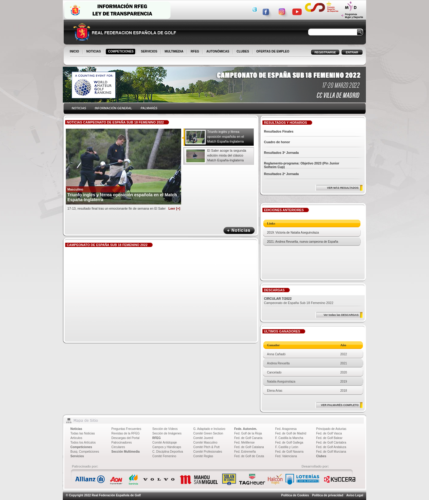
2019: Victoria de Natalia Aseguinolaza (293, 232)
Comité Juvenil (203, 438)
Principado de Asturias (331, 429)
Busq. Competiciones (84, 451)
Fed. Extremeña (245, 451)
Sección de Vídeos (164, 429)
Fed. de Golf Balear (329, 438)
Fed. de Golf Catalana (249, 447)
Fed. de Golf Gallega (289, 442)
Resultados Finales (278, 131)
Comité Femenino (164, 456)
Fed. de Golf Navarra (289, 451)
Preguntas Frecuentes (126, 429)
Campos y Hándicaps (166, 447)
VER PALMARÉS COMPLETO (340, 405)
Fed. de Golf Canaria (248, 438)
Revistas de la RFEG (125, 433)
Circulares (118, 447)
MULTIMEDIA (174, 52)
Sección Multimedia (125, 451)
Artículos (76, 438)
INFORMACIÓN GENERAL (113, 108)
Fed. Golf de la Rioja (248, 433)
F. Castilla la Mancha (289, 438)
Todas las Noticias (82, 433)
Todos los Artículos (83, 442)
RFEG (195, 52)
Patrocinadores (121, 442)
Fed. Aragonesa (286, 429)
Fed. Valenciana (286, 456)
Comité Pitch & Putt (206, 447)
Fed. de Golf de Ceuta (249, 456)
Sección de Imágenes (166, 433)
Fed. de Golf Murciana (331, 451)
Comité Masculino (205, 442)
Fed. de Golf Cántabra (331, 442)
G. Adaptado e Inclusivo (209, 429)
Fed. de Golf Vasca (329, 433)
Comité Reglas (203, 456)
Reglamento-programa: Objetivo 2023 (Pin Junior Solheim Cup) (301, 165)
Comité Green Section (208, 433)
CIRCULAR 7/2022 (278, 298)
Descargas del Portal (125, 438)
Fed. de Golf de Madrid (290, 433)
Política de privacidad (327, 495)
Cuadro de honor (277, 142)
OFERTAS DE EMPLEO (272, 51)
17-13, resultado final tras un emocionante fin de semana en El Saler (123, 208)
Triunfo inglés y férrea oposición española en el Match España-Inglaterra (225, 136)
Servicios (77, 456)
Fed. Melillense (244, 442)
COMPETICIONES (121, 52)
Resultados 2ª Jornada (281, 174)
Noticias (76, 429)
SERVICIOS (149, 52)
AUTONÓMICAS (217, 51)
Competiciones (81, 447)
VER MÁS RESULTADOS (343, 187)
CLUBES (243, 51)
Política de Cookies (295, 495)
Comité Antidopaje (164, 442)
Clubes (321, 456)
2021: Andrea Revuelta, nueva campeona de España (302, 241)
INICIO (75, 52)
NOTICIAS (94, 52)
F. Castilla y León (286, 447)
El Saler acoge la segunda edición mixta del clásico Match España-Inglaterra (226, 155)
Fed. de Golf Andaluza (331, 447)
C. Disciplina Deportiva (167, 451)
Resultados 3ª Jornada (281, 152)
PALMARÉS (148, 108)
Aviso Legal (354, 495)
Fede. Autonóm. (245, 429)
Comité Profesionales (207, 451)
